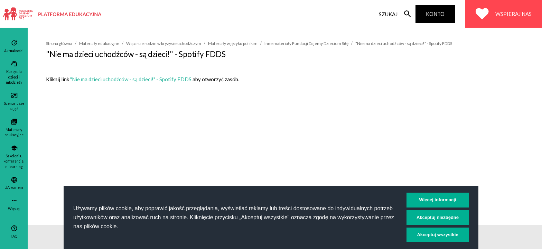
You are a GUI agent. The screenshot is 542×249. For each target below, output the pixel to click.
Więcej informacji (437, 199)
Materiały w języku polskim (233, 43)
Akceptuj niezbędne (438, 217)
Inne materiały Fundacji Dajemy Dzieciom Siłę (306, 43)
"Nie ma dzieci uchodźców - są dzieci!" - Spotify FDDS (403, 43)
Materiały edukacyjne (99, 43)
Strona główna (59, 43)
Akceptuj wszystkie (437, 234)
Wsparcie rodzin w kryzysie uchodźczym (163, 43)
